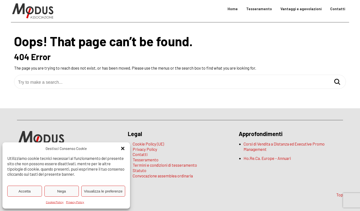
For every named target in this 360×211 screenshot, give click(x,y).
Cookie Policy (55, 202)
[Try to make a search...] (180, 82)
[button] (122, 148)
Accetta (24, 191)
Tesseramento (259, 9)
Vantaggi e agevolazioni (301, 9)
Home (233, 9)
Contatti (337, 9)
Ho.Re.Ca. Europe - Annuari (267, 158)
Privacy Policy (75, 202)
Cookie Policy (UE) (148, 143)
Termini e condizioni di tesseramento (165, 165)
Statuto (139, 170)
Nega (61, 191)
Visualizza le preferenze (103, 191)
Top (339, 194)
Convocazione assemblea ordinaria (163, 175)
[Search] (337, 82)
